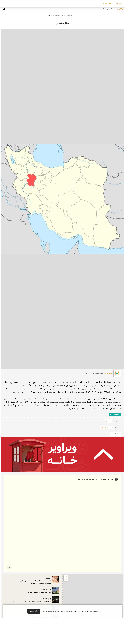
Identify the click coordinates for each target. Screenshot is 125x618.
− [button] (66, 579)
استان (111, 427)
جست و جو (4, 8)
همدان (50, 15)
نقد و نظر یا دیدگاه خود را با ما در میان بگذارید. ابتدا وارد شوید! (63, 523)
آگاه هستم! (34, 611)
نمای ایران (70, 15)
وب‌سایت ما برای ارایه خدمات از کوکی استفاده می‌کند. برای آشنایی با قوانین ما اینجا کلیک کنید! (71, 611)
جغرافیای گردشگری (60, 15)
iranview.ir (116, 414)
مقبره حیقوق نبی (45, 589)
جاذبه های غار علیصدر (44, 598)
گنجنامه (48, 578)
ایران (76, 15)
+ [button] (66, 576)
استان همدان (62, 23)
